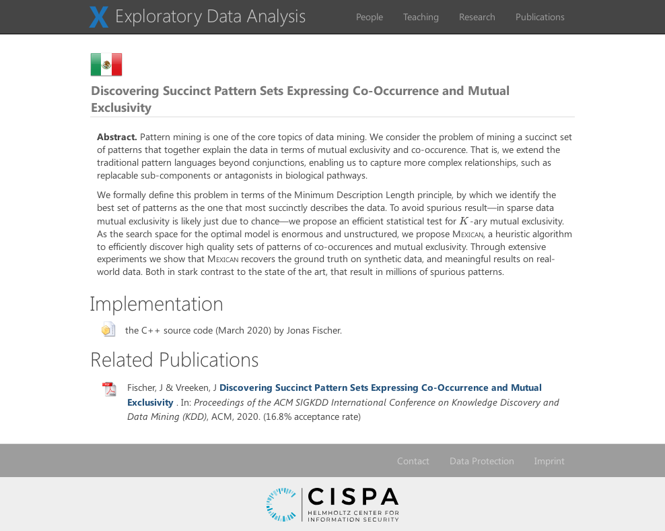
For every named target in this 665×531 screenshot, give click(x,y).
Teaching (421, 16)
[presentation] (464, 220)
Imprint (549, 460)
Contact (413, 460)
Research (477, 16)
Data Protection (482, 460)
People (369, 16)
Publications (540, 16)
